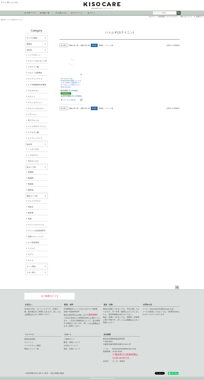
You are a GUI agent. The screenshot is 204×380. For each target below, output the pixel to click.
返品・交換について (72, 349)
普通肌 (30, 172)
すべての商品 (32, 38)
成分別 (3, 20)
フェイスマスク (34, 201)
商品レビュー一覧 (31, 349)
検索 (179, 13)
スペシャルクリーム (36, 225)
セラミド (31, 97)
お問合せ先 (147, 304)
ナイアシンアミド (35, 79)
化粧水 (30, 207)
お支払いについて (71, 345)
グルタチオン (33, 91)
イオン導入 (31, 272)
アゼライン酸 (33, 67)
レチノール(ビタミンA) (37, 61)
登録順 (101, 45)
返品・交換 (108, 304)
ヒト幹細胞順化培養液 (37, 85)
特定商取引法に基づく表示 (37, 373)
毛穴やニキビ (33, 161)
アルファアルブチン (36, 108)
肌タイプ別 (31, 167)
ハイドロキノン (34, 55)
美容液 (30, 213)
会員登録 (162, 17)
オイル (30, 260)
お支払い (28, 304)
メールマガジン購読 (32, 345)
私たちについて (186, 17)
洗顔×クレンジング (35, 236)
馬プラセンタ (33, 120)
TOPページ (30, 13)
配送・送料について (72, 342)
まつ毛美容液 (33, 242)
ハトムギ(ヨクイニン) (36, 126)
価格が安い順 (73, 45)
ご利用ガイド (29, 314)
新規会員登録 (29, 339)
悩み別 (29, 144)
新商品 (29, 44)
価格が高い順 (85, 45)
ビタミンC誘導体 (35, 73)
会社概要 (107, 334)
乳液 (30, 219)
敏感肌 (30, 178)
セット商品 (31, 266)
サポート (67, 334)
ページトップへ (177, 288)
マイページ (76, 13)
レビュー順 (109, 45)
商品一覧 (44, 13)
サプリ (30, 254)
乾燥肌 (30, 184)
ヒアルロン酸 (33, 132)
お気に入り (61, 13)
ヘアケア (31, 248)
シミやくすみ (33, 149)
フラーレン (32, 114)
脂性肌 (30, 190)
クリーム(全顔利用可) (36, 231)
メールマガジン (172, 17)
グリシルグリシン (35, 102)
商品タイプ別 (32, 196)
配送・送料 (68, 304)
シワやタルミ (33, 155)
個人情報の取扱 (57, 373)
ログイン (153, 17)
